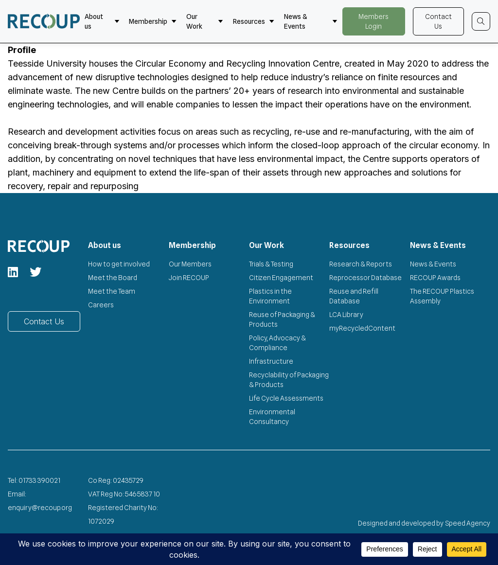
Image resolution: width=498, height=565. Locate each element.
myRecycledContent (362, 328)
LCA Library (346, 314)
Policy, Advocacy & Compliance (277, 343)
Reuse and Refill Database (353, 296)
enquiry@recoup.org (40, 508)
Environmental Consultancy (272, 416)
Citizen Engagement (281, 278)
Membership (153, 21)
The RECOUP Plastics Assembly (442, 296)
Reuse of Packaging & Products (282, 319)
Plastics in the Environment (270, 296)
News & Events (311, 21)
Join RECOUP (189, 278)
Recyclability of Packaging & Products (289, 379)
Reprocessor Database (365, 278)
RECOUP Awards (435, 278)
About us (102, 21)
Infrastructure (271, 361)
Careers (101, 305)
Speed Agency (467, 523)
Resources (253, 21)
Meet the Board (112, 278)
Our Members (190, 264)
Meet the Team (111, 291)
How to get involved (119, 264)
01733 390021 (39, 480)
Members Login (373, 21)
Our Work (204, 21)
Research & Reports (360, 264)
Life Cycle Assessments (286, 398)
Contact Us (438, 21)
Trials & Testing (271, 264)
